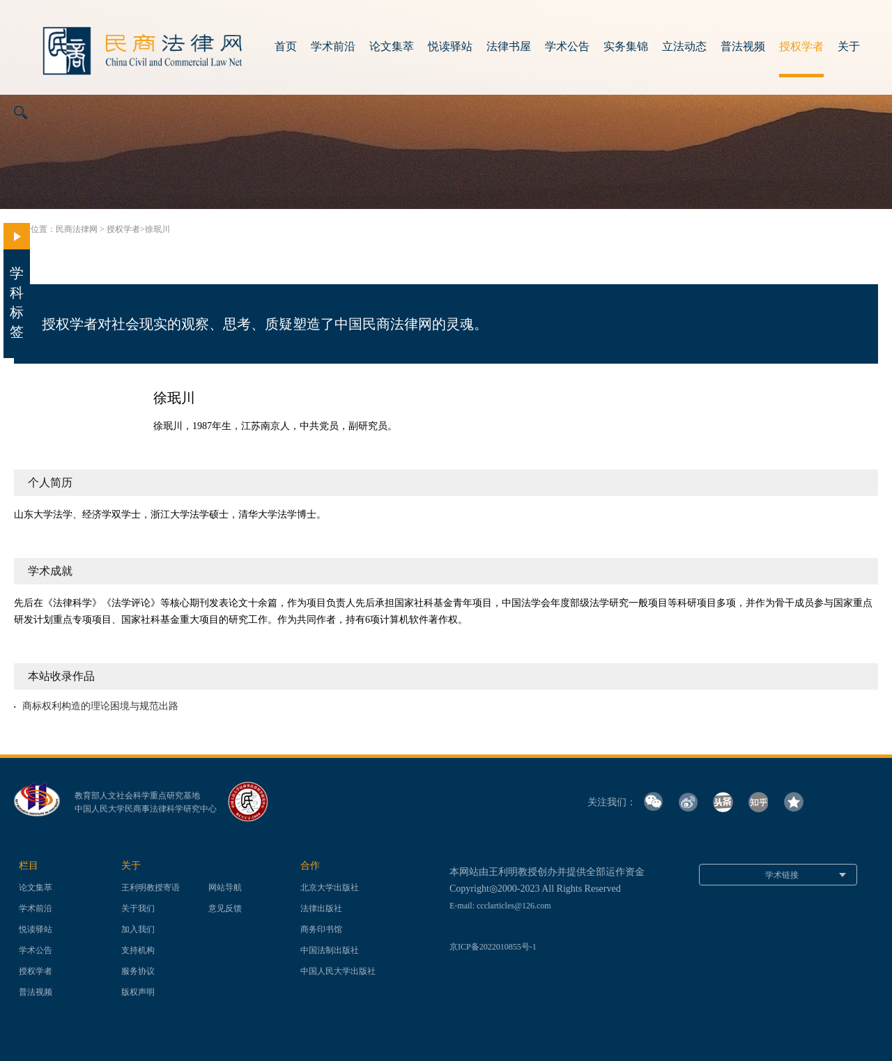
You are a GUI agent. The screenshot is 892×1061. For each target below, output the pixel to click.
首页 (286, 46)
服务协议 (138, 971)
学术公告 (567, 46)
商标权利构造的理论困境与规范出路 (100, 706)
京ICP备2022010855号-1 (493, 947)
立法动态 (684, 46)
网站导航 (225, 887)
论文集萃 (391, 46)
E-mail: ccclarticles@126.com (500, 906)
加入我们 (138, 929)
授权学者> (126, 229)
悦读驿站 (450, 46)
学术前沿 (333, 46)
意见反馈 (225, 908)
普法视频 (743, 46)
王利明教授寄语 (150, 887)
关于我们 (138, 908)
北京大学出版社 (329, 887)
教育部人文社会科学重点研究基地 (137, 795)
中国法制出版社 (329, 950)
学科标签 (16, 281)
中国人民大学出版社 (338, 971)
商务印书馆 (321, 929)
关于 (849, 46)
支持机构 (138, 950)
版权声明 (138, 992)
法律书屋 (508, 46)
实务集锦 (625, 46)
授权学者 (801, 46)
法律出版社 (321, 908)
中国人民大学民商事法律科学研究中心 (146, 809)
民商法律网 (77, 229)
